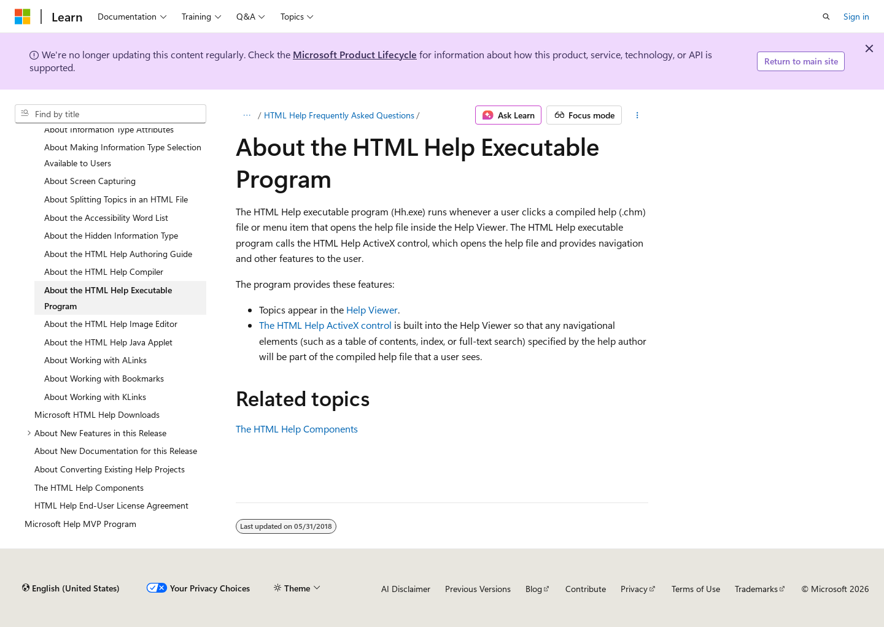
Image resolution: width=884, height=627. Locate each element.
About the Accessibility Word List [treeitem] (106, 217)
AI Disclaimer (405, 588)
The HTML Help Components (297, 428)
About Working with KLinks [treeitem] (95, 396)
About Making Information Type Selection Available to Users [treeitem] (122, 155)
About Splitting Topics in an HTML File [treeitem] (116, 199)
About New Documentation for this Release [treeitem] (115, 450)
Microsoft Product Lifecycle (355, 54)
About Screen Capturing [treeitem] (90, 181)
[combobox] (110, 114)
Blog (533, 588)
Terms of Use (696, 588)
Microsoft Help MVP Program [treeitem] (80, 523)
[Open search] (826, 17)
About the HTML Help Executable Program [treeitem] (108, 298)
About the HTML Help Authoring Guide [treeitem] (118, 254)
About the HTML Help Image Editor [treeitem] (110, 323)
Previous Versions (478, 588)
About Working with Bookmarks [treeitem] (104, 378)
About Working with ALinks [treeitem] (95, 360)
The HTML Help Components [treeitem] (89, 487)
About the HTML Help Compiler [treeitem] (103, 271)
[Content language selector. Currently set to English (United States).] (71, 588)
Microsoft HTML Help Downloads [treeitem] (97, 414)
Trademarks (756, 588)
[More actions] (637, 115)
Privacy (634, 588)
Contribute (585, 588)
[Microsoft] (23, 17)
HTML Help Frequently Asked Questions (339, 115)
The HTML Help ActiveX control (325, 324)
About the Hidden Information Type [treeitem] (111, 235)
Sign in (856, 16)
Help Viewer (372, 309)
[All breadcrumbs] (246, 115)
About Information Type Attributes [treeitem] (109, 129)
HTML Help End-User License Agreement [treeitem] (111, 505)
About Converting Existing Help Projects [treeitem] (109, 469)
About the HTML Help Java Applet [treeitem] (108, 342)
